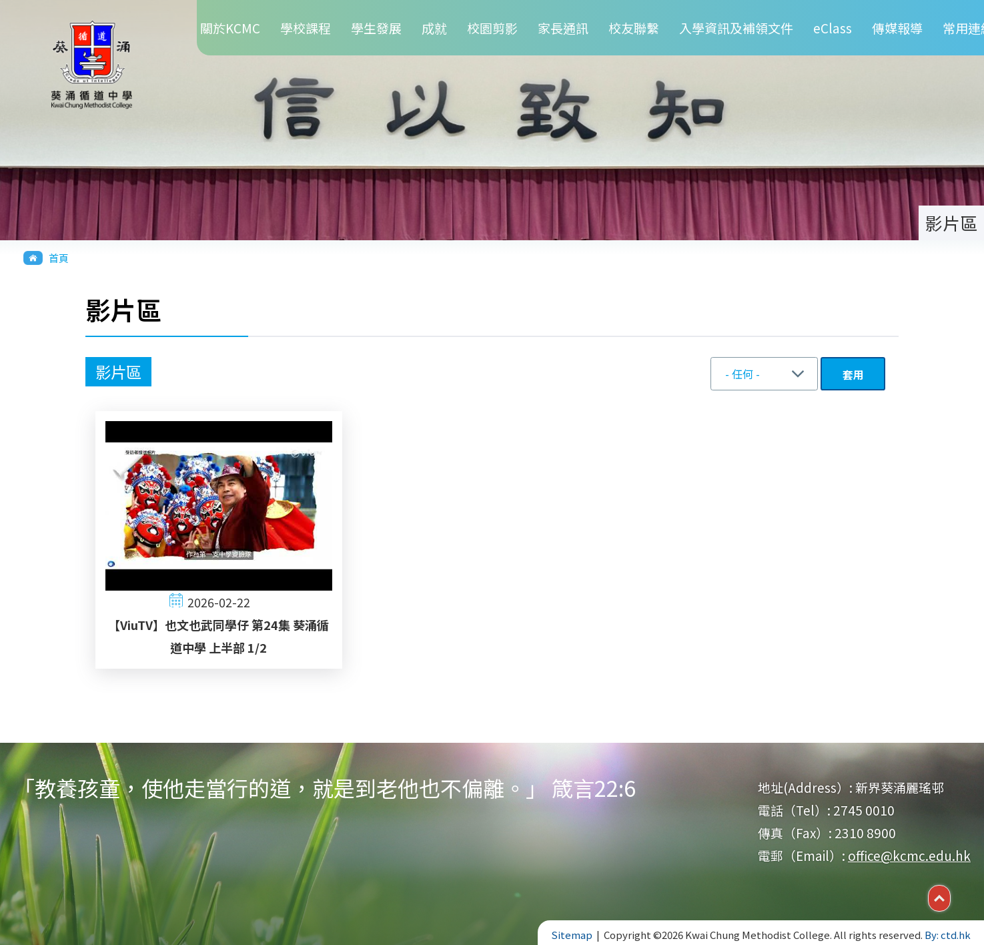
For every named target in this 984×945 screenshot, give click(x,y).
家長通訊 (563, 28)
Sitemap (571, 935)
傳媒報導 (897, 28)
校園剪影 (492, 28)
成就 (434, 28)
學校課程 (305, 28)
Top (950, 897)
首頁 (59, 258)
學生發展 (376, 28)
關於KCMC (230, 28)
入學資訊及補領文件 (736, 28)
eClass (832, 28)
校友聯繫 (633, 28)
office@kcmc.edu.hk (909, 855)
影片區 (118, 371)
